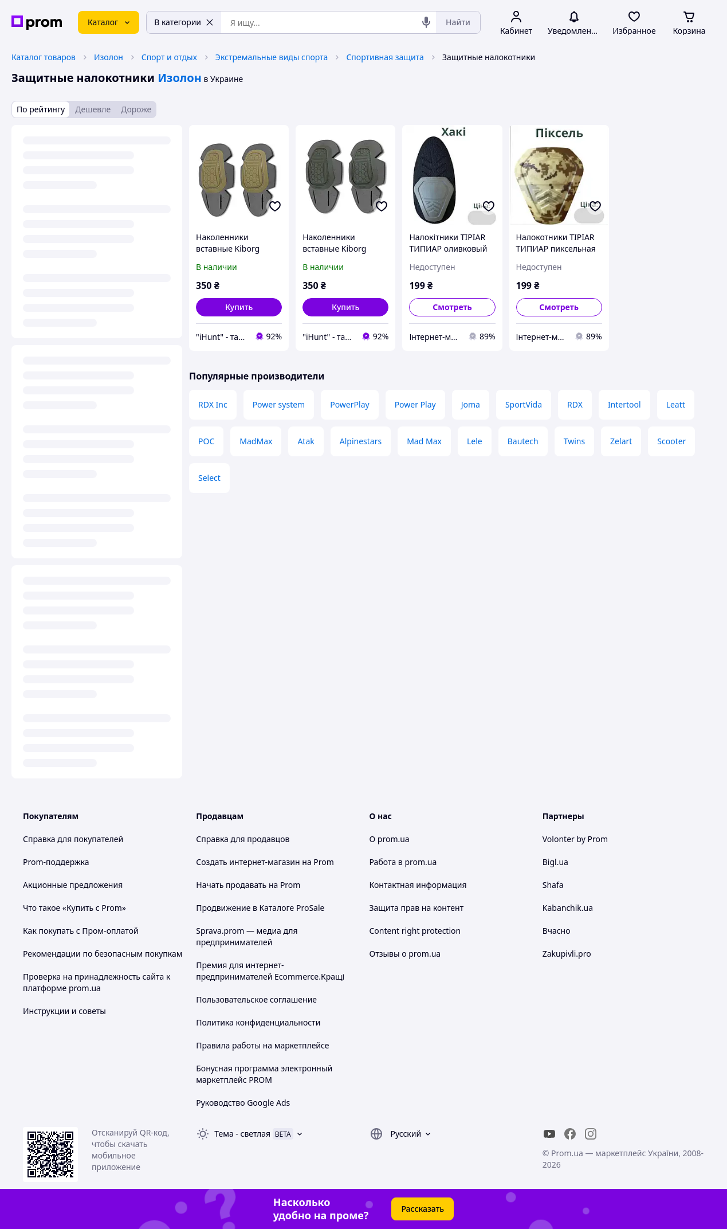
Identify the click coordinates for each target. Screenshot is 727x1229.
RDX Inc (212, 404)
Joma (470, 404)
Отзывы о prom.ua (405, 953)
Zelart (621, 441)
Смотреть (452, 307)
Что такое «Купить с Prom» (74, 907)
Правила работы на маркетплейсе (262, 1045)
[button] (239, 307)
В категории (184, 22)
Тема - (242, 1133)
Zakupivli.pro (567, 953)
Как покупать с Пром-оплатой (81, 930)
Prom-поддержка (56, 861)
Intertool (624, 404)
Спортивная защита (385, 57)
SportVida (523, 404)
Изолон (108, 57)
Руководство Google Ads (243, 1102)
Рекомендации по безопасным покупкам (102, 953)
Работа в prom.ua (403, 861)
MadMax (255, 441)
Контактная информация (418, 884)
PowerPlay (349, 404)
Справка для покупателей (73, 838)
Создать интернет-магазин (248, 861)
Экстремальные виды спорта (271, 57)
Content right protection (415, 930)
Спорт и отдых (169, 57)
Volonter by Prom (575, 838)
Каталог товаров (43, 57)
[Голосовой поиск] (426, 22)
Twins (574, 441)
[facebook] (570, 1134)
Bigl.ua (555, 861)
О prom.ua (390, 838)
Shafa (553, 884)
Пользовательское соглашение (256, 999)
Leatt (675, 404)
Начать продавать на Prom (248, 884)
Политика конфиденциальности (258, 1022)
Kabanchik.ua (568, 907)
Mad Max (424, 441)
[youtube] (549, 1134)
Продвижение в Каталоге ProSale (260, 907)
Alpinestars (361, 441)
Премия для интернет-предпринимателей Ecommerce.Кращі (270, 971)
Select (209, 477)
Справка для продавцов (242, 838)
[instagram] (591, 1134)
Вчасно (557, 930)
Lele (474, 441)
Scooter (671, 441)
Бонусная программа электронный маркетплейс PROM (264, 1074)
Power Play (415, 404)
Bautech (523, 441)
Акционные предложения (73, 884)
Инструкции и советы (64, 1010)
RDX (575, 404)
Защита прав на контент (417, 907)
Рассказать (422, 1208)
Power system (279, 404)
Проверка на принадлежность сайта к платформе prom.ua (96, 982)
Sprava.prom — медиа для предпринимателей (246, 936)
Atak (305, 441)
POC (206, 441)
